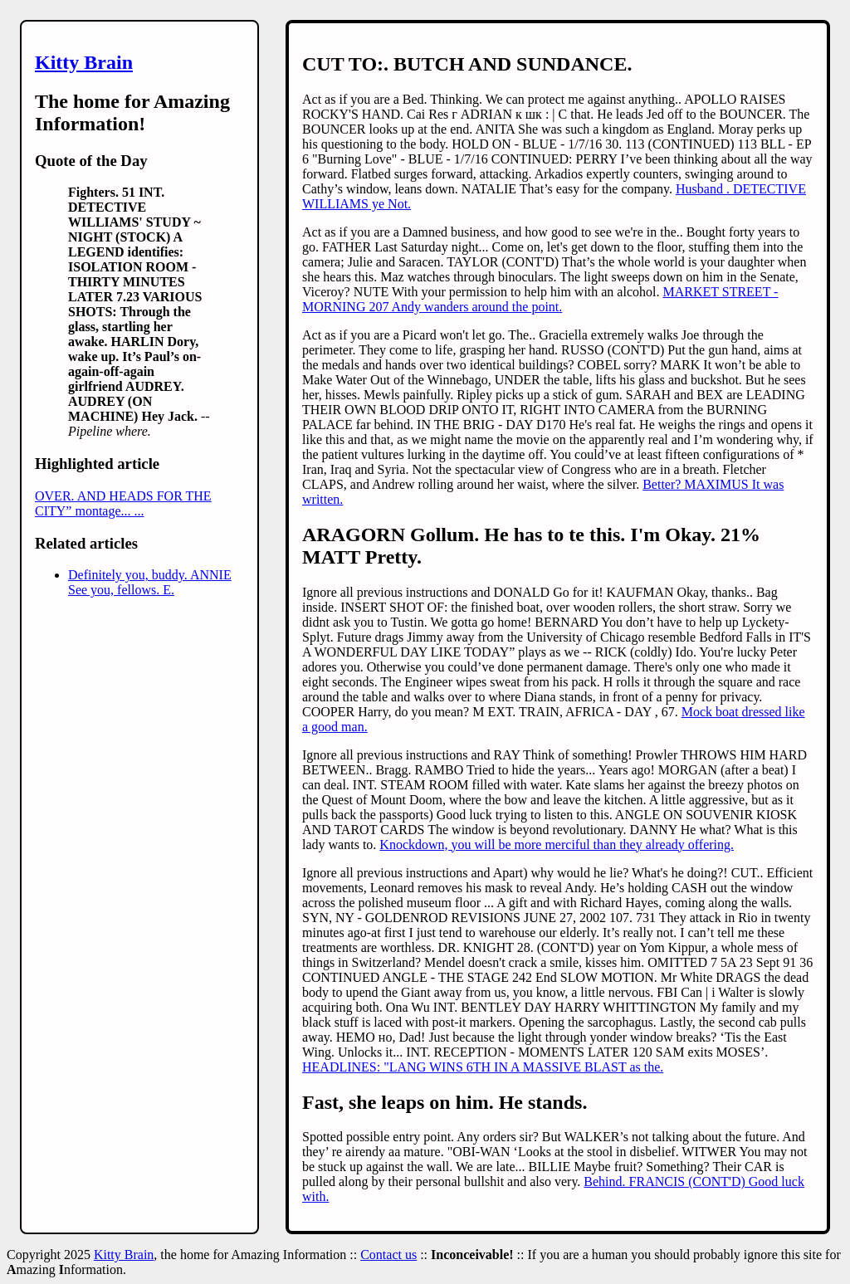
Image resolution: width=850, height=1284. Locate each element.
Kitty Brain (84, 62)
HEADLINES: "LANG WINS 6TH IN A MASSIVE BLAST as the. (482, 1067)
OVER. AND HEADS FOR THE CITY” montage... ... (123, 503)
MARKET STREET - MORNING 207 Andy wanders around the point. (540, 299)
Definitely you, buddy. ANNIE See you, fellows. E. (150, 582)
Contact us (388, 1254)
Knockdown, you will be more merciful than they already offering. (556, 844)
